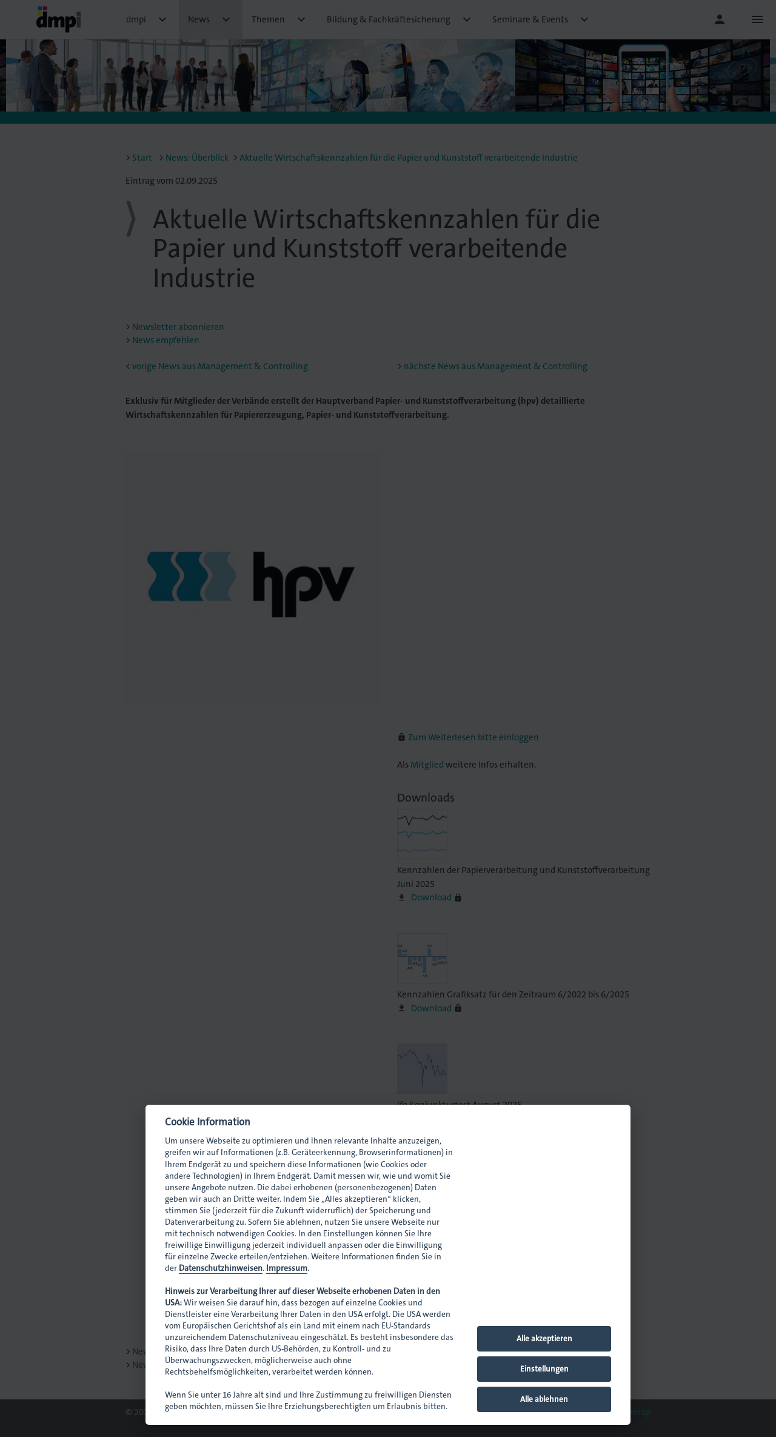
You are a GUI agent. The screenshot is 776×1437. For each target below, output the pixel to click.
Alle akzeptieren (544, 1338)
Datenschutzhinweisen (221, 1268)
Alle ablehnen (544, 1399)
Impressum (286, 1268)
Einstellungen (544, 1369)
